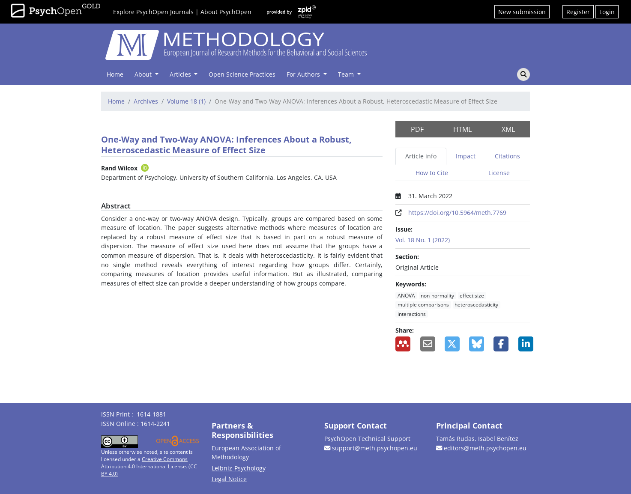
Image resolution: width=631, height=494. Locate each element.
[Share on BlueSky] (475, 343)
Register (578, 12)
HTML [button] (462, 129)
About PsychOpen (225, 12)
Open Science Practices (242, 74)
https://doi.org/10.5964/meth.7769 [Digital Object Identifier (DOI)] (457, 212)
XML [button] (508, 129)
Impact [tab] (465, 156)
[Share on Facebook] (499, 343)
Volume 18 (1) (186, 101)
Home (115, 74)
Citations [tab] (507, 156)
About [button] (144, 74)
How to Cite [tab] (432, 173)
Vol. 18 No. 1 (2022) (422, 240)
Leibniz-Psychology (239, 468)
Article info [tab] (421, 156)
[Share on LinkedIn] (524, 343)
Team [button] (347, 74)
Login (607, 12)
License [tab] (499, 173)
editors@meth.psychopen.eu (485, 448)
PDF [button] (417, 129)
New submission (522, 12)
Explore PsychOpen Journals (153, 12)
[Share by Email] (426, 343)
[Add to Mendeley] (401, 343)
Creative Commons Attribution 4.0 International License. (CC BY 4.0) (149, 466)
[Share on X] (450, 343)
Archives (146, 101)
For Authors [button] (304, 74)
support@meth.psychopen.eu (374, 448)
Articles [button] (181, 74)
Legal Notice (229, 479)
